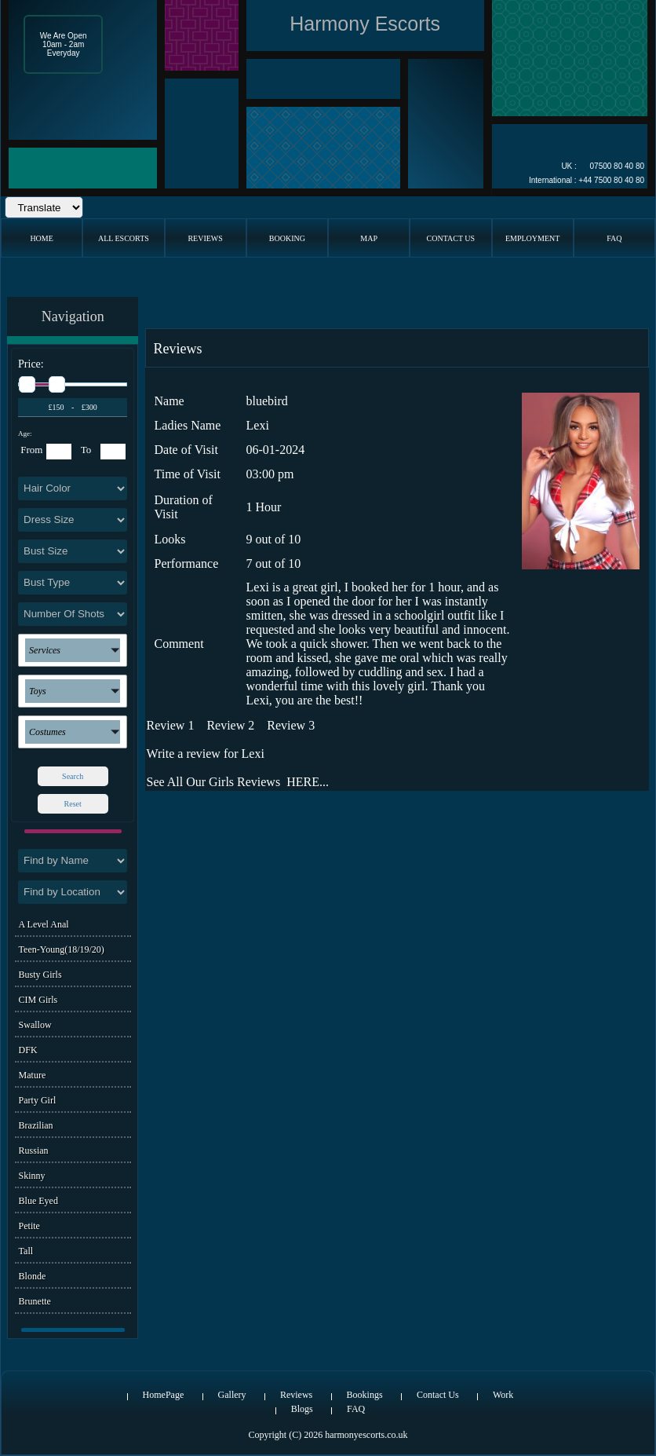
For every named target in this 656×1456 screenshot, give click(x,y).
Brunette (35, 1301)
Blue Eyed (38, 1200)
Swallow (35, 1024)
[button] (72, 650)
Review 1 (171, 725)
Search (72, 776)
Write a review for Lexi (205, 753)
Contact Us (438, 1394)
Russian (34, 1150)
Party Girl (37, 1100)
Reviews (296, 1394)
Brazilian (36, 1125)
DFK (28, 1049)
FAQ (356, 1408)
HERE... (307, 781)
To (86, 449)
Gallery (232, 1394)
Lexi (257, 425)
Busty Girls (40, 974)
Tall (26, 1251)
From (31, 449)
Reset (73, 803)
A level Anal (44, 924)
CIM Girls (38, 999)
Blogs (302, 1408)
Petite (29, 1225)
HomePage (163, 1394)
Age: (25, 433)
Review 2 (230, 725)
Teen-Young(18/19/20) (61, 949)
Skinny (32, 1175)
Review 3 (291, 725)
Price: (31, 364)
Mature (32, 1075)
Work (503, 1394)
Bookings (365, 1394)
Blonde (32, 1276)
